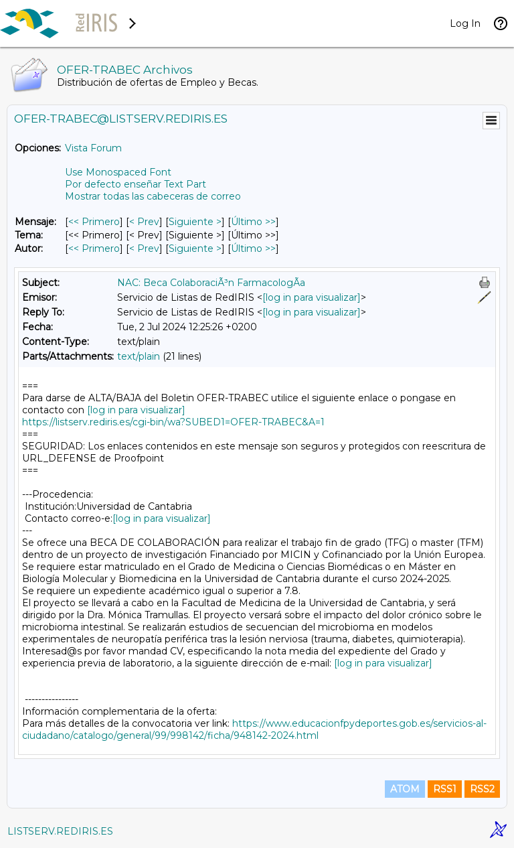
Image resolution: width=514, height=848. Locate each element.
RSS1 (444, 789)
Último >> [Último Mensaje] (253, 222)
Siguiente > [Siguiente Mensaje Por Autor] (195, 248)
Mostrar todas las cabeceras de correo (153, 196)
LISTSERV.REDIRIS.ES (60, 831)
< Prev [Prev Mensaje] (144, 222)
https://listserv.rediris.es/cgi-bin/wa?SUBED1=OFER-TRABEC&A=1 (173, 422)
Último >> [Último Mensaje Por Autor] (253, 248)
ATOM (405, 789)
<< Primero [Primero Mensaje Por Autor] (94, 248)
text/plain (138, 356)
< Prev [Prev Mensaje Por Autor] (144, 248)
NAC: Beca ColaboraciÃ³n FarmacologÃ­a (211, 283)
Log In (465, 23)
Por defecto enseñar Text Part (135, 184)
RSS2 (482, 789)
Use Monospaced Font (118, 172)
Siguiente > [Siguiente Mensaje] (195, 222)
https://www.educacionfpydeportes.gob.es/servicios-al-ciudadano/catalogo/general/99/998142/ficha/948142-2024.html (254, 729)
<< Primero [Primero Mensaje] (94, 222)
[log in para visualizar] (311, 297)
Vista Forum (93, 148)
